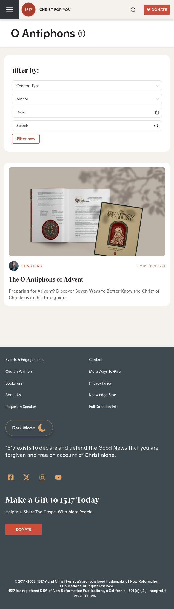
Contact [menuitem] (95, 359)
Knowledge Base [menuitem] (102, 395)
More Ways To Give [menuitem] (105, 371)
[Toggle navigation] (9, 9)
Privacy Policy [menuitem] (100, 383)
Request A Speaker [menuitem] (20, 406)
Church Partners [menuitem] (19, 371)
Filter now (26, 138)
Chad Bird (31, 265)
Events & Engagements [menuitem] (24, 359)
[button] (133, 9)
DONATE (157, 9)
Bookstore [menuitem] (13, 383)
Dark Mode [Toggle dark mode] (29, 428)
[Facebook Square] (10, 477)
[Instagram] (42, 477)
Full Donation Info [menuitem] (104, 406)
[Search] (87, 112)
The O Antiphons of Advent (46, 279)
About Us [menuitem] (13, 395)
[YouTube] (58, 477)
